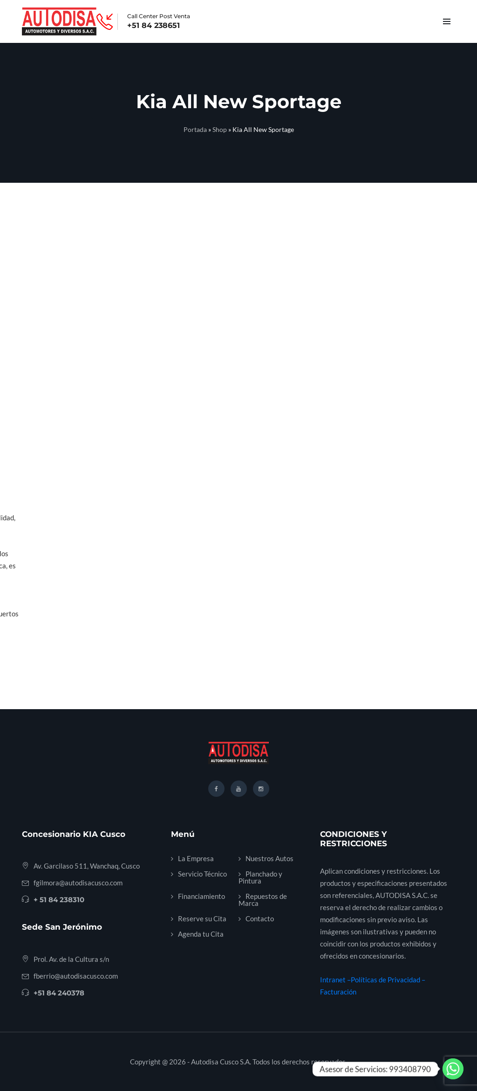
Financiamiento (201, 896)
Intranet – (335, 979)
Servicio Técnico (202, 874)
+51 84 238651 (153, 25)
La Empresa (196, 858)
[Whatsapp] (453, 1068)
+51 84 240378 (59, 992)
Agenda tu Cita (201, 934)
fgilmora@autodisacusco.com (78, 882)
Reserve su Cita (202, 918)
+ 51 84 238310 (59, 899)
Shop (219, 129)
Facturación (338, 991)
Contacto (259, 918)
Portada (195, 129)
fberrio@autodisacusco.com (76, 976)
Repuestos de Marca (262, 899)
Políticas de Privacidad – (388, 979)
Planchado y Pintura (260, 877)
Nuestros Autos (269, 858)
